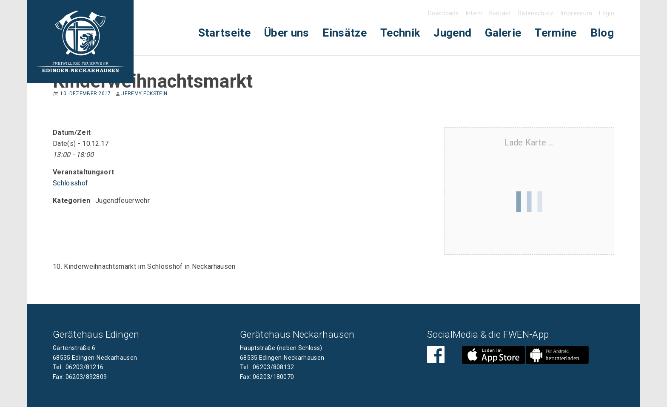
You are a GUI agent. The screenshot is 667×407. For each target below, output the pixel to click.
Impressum (577, 13)
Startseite (224, 32)
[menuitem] (224, 33)
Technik (400, 32)
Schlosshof (70, 183)
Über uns (286, 32)
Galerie (503, 32)
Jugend (452, 32)
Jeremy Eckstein (144, 94)
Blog (602, 32)
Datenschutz (536, 13)
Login (606, 13)
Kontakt (500, 13)
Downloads (443, 13)
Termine (555, 32)
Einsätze (344, 32)
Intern (474, 13)
